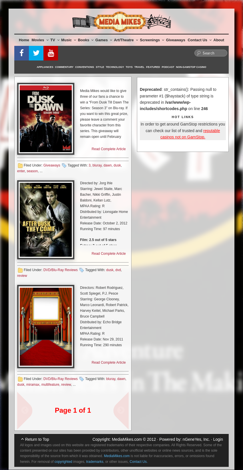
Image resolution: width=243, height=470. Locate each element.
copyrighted (63, 462)
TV (54, 40)
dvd (118, 270)
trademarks (94, 462)
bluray (96, 165)
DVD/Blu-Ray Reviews (60, 270)
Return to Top (37, 439)
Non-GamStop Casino (191, 67)
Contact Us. (139, 462)
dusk (117, 165)
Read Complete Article (109, 149)
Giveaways (175, 40)
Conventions (84, 67)
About (219, 40)
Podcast (168, 67)
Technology (115, 67)
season (32, 171)
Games (103, 40)
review (22, 276)
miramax (32, 385)
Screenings (152, 40)
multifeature (50, 385)
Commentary (64, 67)
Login (218, 439)
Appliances (45, 67)
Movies (40, 40)
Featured (153, 67)
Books (85, 40)
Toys (129, 67)
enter (21, 171)
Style (100, 67)
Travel (139, 67)
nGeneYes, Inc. (196, 439)
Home (24, 40)
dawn (107, 165)
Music (68, 40)
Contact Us (200, 40)
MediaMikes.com (127, 439)
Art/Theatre (126, 40)
